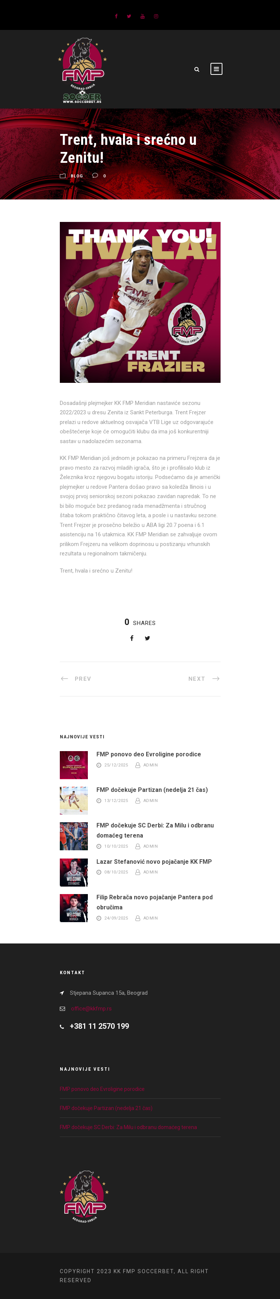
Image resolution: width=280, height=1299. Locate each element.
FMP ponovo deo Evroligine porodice (148, 754)
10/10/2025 (116, 846)
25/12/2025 (116, 765)
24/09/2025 (116, 918)
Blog (77, 176)
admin (151, 765)
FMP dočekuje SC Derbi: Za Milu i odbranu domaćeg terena (128, 1127)
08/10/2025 (116, 872)
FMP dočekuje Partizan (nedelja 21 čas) (152, 789)
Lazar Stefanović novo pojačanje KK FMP (154, 861)
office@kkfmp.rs (91, 1008)
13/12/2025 (116, 800)
